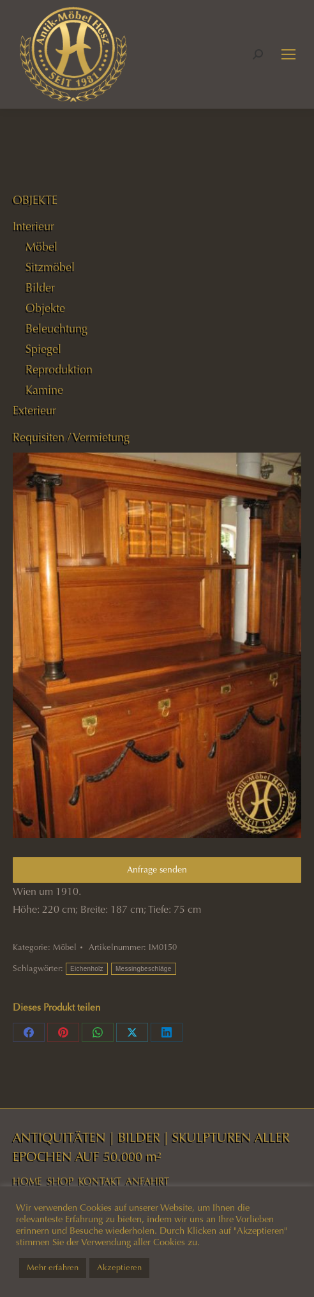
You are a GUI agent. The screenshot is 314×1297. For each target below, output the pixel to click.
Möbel (65, 947)
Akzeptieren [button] (119, 1267)
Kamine (44, 390)
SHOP (60, 1181)
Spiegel (43, 349)
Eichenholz (86, 968)
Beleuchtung (56, 329)
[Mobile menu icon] (288, 54)
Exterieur (34, 410)
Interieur (33, 226)
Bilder (40, 288)
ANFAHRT (147, 1181)
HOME (27, 1181)
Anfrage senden (157, 869)
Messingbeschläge (144, 968)
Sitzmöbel (50, 267)
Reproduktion (59, 369)
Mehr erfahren (52, 1267)
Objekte (45, 308)
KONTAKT (99, 1181)
